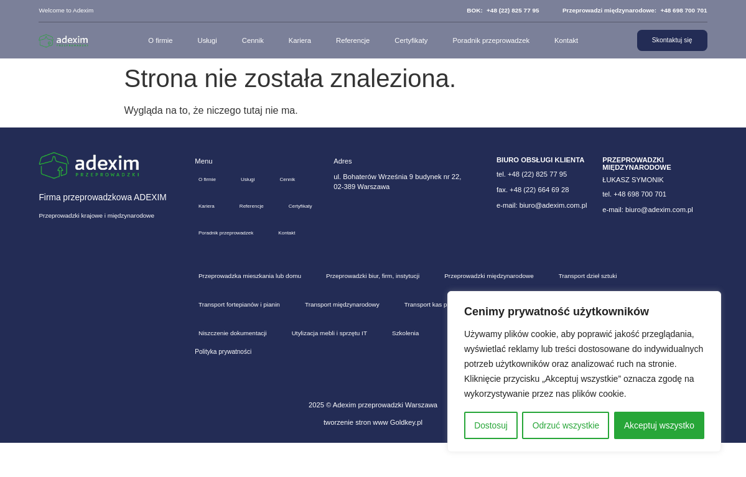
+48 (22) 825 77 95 (513, 10)
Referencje (351, 40)
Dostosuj (490, 425)
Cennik (251, 40)
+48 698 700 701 (683, 10)
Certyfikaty (409, 40)
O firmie (159, 40)
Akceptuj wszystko (658, 425)
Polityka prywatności (223, 385)
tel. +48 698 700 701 (634, 194)
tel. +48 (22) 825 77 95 (532, 174)
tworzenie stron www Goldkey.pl (373, 456)
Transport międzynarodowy (342, 338)
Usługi (205, 40)
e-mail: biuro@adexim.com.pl (542, 205)
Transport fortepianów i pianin (239, 338)
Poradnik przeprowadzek (489, 40)
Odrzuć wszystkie (566, 425)
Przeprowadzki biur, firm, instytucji (372, 310)
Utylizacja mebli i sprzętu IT (329, 367)
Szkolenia (405, 367)
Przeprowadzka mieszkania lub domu (249, 310)
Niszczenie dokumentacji (232, 367)
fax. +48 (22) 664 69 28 (533, 189)
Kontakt (564, 40)
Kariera (298, 40)
